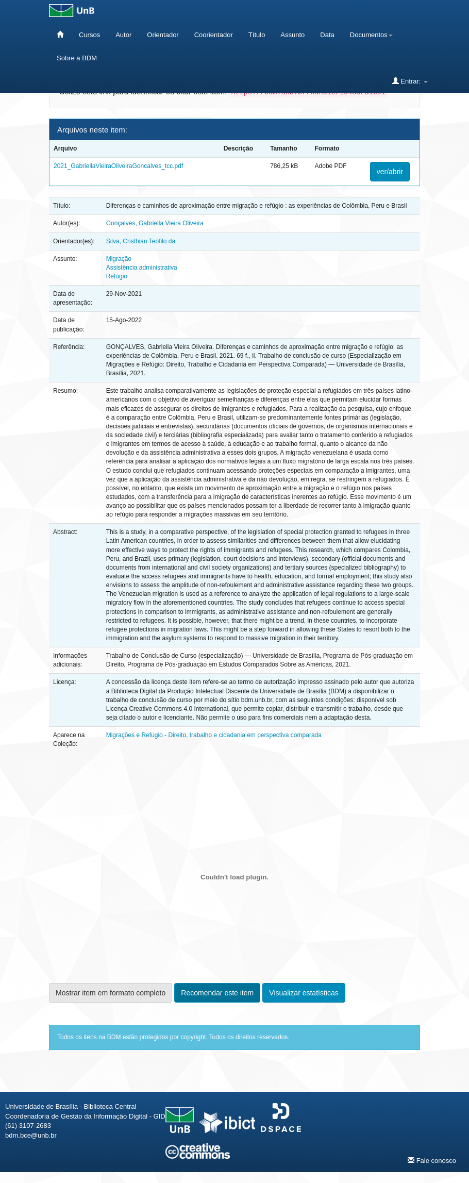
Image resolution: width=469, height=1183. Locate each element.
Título (256, 35)
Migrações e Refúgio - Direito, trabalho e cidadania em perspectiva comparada (214, 735)
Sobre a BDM (77, 58)
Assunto (292, 35)
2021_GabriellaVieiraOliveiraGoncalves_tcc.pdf (118, 166)
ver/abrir (390, 172)
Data (327, 35)
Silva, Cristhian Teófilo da (141, 241)
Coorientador (213, 35)
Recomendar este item (217, 993)
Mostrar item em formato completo (110, 993)
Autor (123, 35)
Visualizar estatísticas (303, 993)
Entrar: (410, 81)
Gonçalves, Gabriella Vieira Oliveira (155, 223)
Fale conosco (432, 1160)
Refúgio (116, 276)
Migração (118, 258)
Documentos (371, 35)
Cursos (89, 35)
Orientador (162, 35)
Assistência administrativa (141, 267)
